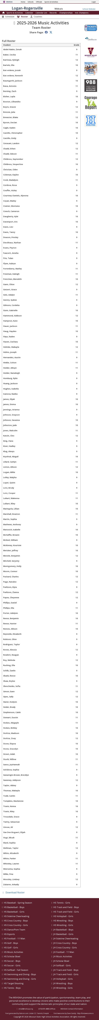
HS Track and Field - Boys (66, 907)
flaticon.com (23, 1013)
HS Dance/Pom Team (14, 929)
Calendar (29, 12)
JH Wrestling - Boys (63, 983)
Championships (66, 12)
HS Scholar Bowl (12, 956)
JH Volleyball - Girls (63, 978)
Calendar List (41, 12)
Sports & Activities (14, 12)
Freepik (46, 1013)
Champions (81, 12)
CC (35, 1013)
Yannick (40, 1013)
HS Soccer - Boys (12, 960)
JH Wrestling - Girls (63, 987)
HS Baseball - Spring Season (18, 902)
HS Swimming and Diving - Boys (20, 974)
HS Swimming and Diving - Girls (20, 978)
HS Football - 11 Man (14, 938)
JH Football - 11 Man (63, 952)
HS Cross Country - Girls (16, 925)
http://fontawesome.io (85, 1013)
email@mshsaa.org (26, 1009)
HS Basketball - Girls (14, 911)
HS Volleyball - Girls (63, 916)
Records (53, 12)
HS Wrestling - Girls (63, 925)
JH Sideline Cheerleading (65, 938)
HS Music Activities (13, 952)
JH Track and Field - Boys (65, 969)
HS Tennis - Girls (61, 902)
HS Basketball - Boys (14, 907)
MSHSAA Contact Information (72, 1009)
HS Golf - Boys (11, 943)
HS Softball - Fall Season (16, 969)
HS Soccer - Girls (12, 965)
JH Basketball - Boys (63, 929)
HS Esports (9, 934)
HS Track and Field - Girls (66, 911)
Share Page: (36, 32)
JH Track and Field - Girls (65, 974)
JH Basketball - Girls (63, 934)
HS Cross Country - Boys (16, 920)
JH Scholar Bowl (61, 960)
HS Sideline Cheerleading (16, 916)
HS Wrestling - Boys (63, 920)
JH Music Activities (62, 956)
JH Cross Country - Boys (65, 943)
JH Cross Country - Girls (65, 947)
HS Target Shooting (13, 983)
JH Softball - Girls (62, 965)
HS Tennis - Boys (12, 987)
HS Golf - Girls (11, 947)
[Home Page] (23, 2)
